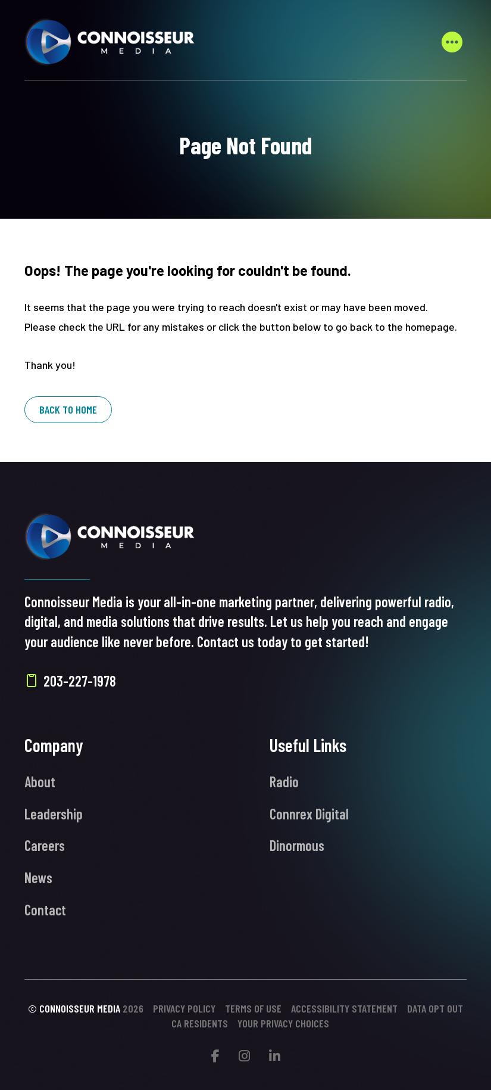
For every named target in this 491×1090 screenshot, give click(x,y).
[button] (452, 41)
